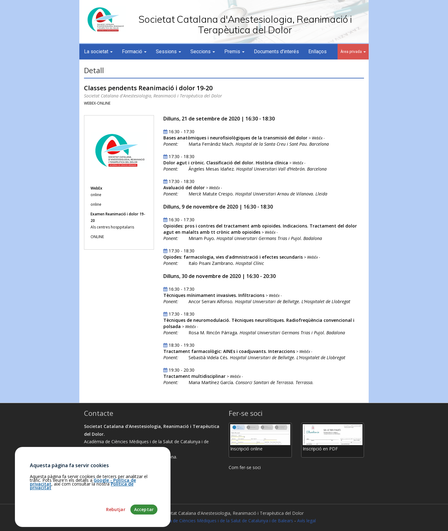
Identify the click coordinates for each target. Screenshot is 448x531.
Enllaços (317, 51)
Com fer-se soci (245, 467)
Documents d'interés (276, 51)
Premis (234, 51)
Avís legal (306, 521)
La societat (98, 51)
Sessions (168, 51)
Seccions (202, 51)
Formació (134, 51)
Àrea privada (353, 51)
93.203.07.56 (99, 480)
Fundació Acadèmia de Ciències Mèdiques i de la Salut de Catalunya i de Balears (212, 521)
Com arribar (99, 472)
